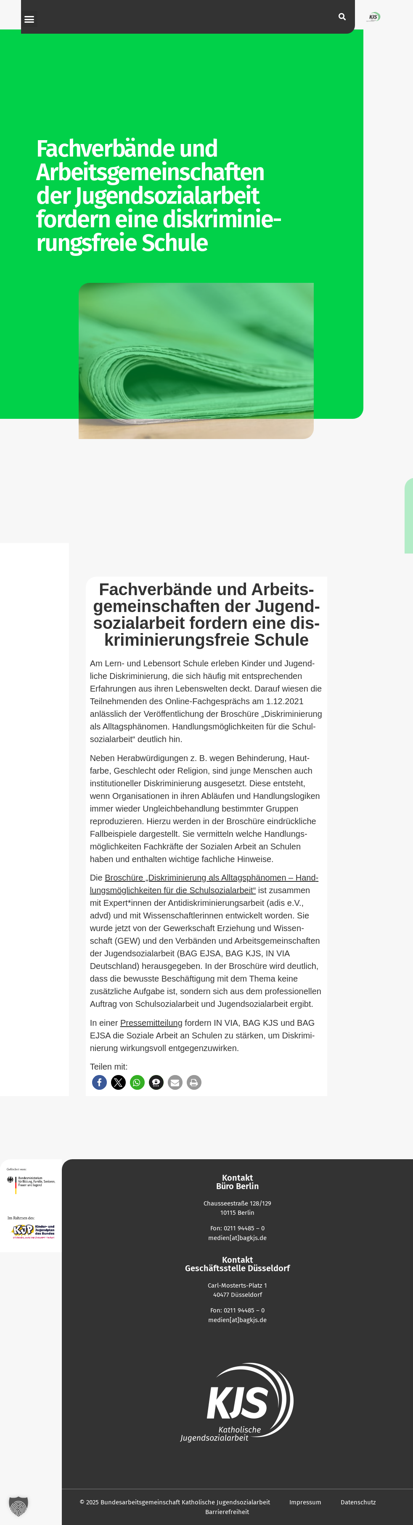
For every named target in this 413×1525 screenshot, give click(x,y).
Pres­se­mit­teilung (151, 1022)
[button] (29, 19)
